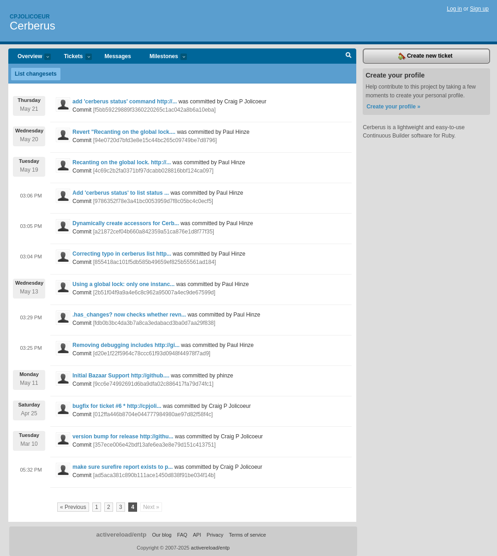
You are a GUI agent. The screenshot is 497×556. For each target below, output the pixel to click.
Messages (118, 56)
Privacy (215, 535)
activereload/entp (121, 534)
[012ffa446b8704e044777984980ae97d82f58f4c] (153, 414)
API (197, 535)
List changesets (36, 74)
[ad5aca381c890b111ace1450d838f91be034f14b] (154, 475)
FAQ (182, 535)
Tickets (72, 57)
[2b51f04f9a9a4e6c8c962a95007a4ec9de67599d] (154, 292)
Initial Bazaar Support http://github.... (120, 375)
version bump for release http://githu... (123, 436)
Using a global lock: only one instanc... (123, 284)
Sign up (479, 9)
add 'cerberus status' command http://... (124, 101)
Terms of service (247, 535)
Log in (454, 9)
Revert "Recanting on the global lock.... (123, 132)
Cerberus (32, 25)
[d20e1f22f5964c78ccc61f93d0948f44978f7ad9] (151, 353)
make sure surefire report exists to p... (122, 467)
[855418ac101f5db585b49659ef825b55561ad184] (154, 262)
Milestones (163, 57)
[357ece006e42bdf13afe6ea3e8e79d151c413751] (154, 445)
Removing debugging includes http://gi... (126, 345)
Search (348, 56)
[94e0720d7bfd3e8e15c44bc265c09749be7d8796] (155, 140)
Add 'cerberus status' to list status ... (120, 193)
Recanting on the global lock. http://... (121, 162)
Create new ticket (425, 56)
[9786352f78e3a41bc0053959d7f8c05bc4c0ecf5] (153, 201)
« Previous (73, 507)
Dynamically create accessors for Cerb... (125, 223)
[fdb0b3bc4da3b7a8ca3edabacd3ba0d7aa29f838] (154, 323)
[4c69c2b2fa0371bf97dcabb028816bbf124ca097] (153, 170)
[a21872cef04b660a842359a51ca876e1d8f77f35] (153, 231)
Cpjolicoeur (30, 16)
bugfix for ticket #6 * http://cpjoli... (117, 406)
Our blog (161, 535)
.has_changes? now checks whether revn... (129, 314)
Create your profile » (393, 106)
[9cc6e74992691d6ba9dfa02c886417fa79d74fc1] (153, 384)
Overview (29, 57)
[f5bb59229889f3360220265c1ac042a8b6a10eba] (154, 110)
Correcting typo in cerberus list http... (121, 254)
